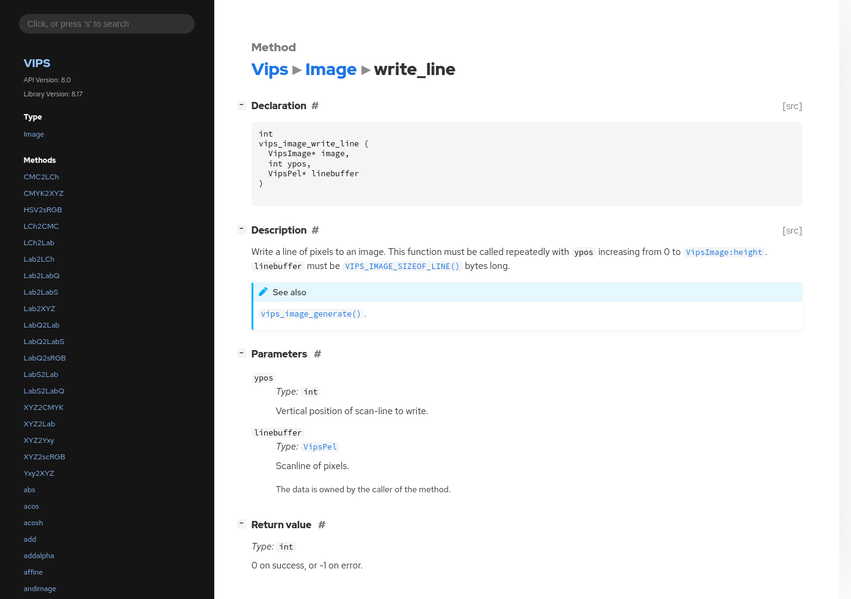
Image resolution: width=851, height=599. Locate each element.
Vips (37, 63)
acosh (33, 523)
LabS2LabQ (44, 391)
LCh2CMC (41, 226)
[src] (792, 105)
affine (33, 572)
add (30, 539)
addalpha (39, 556)
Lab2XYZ (40, 309)
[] (244, 104)
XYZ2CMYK (43, 407)
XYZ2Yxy (39, 440)
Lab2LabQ (42, 276)
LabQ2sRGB (45, 358)
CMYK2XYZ (43, 193)
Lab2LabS (41, 292)
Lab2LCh (39, 259)
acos (31, 506)
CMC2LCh (41, 177)
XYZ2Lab (40, 424)
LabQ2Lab (42, 325)
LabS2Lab (41, 374)
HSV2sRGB (43, 210)
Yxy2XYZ (39, 473)
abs (29, 490)
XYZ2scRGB (44, 457)
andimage (40, 589)
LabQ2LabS (44, 341)
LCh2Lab (39, 243)
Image (34, 134)
